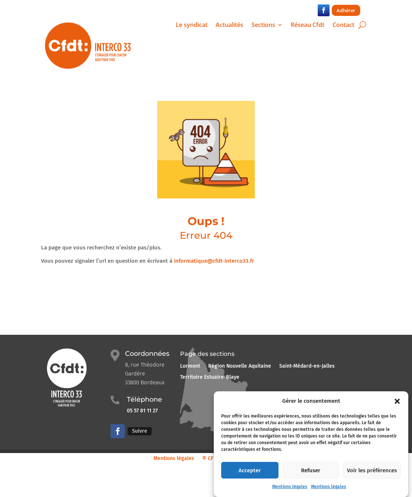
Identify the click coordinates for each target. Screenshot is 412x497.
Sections (263, 25)
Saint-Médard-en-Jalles (307, 366)
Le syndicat (191, 25)
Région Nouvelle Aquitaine (239, 366)
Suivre (139, 431)
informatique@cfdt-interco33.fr (214, 261)
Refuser (310, 475)
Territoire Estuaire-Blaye (209, 377)
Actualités (229, 25)
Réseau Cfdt (307, 25)
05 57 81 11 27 (143, 411)
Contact (343, 25)
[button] (397, 406)
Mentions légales (289, 491)
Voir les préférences (372, 475)
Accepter (250, 475)
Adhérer (346, 10)
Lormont (190, 366)
